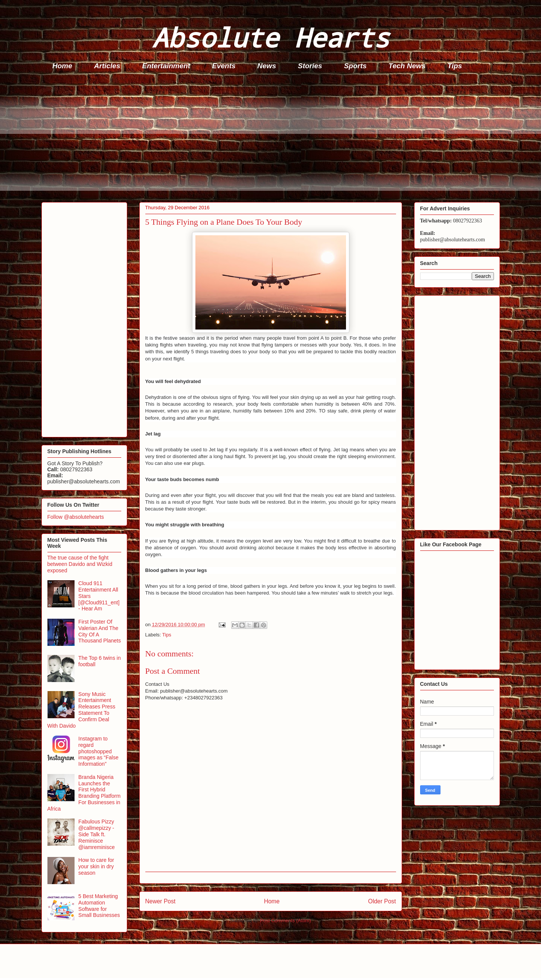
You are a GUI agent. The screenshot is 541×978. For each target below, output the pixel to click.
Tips (454, 66)
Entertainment (166, 66)
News (267, 66)
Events (223, 66)
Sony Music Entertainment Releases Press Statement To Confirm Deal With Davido (81, 710)
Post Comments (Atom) (285, 920)
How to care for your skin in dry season (96, 866)
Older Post (382, 901)
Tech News (407, 66)
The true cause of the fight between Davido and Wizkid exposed (80, 564)
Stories (310, 66)
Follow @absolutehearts (75, 517)
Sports (355, 66)
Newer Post (160, 901)
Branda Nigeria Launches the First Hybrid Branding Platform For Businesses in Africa (84, 793)
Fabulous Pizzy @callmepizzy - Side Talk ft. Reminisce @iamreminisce (96, 834)
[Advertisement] (267, 138)
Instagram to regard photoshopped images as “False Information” (98, 751)
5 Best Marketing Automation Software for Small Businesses (99, 905)
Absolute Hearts (270, 37)
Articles (107, 66)
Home (62, 66)
